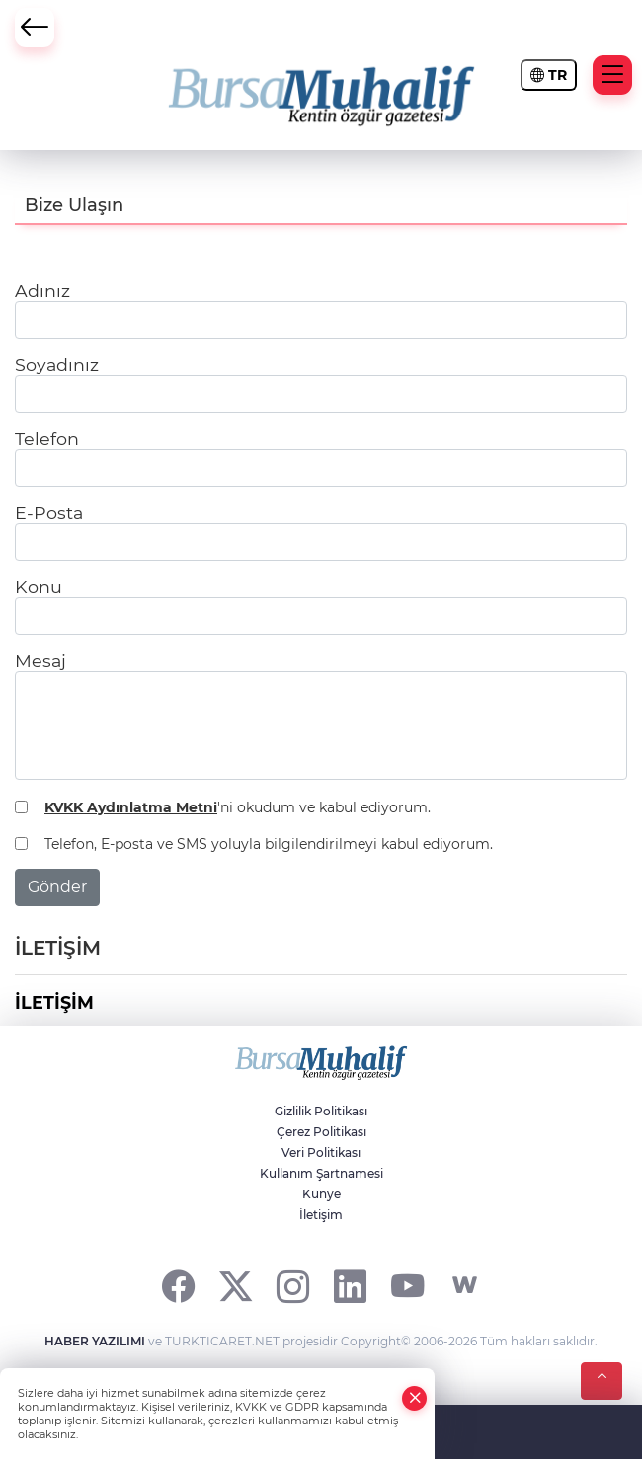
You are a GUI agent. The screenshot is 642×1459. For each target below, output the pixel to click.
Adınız (42, 290)
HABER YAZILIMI (94, 1341)
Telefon (47, 438)
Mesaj (40, 661)
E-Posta (49, 512)
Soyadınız (57, 364)
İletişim (321, 1214)
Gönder (57, 887)
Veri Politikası (321, 1152)
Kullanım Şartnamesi (321, 1173)
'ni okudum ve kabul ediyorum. (237, 807)
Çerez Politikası (321, 1131)
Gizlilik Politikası (321, 1111)
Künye (321, 1194)
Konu (38, 586)
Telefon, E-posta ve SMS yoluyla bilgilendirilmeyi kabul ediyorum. (268, 844)
